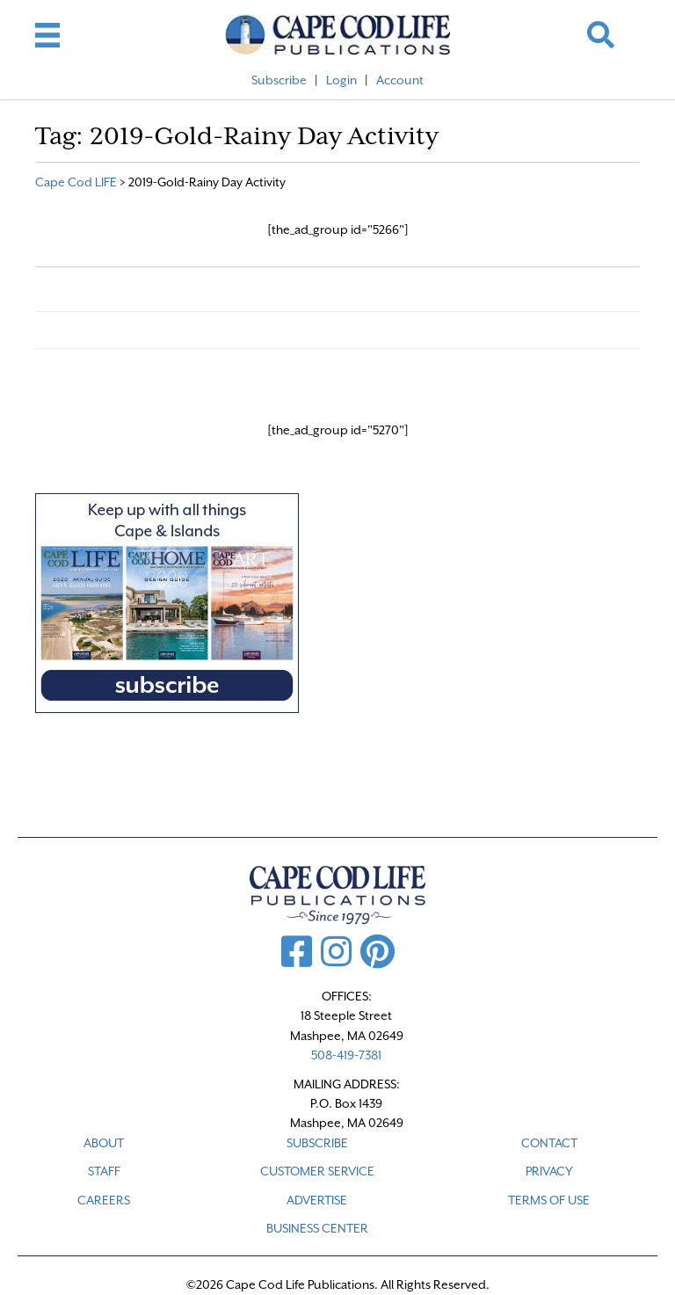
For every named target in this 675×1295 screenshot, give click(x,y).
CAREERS (103, 1200)
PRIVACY (549, 1171)
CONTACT (549, 1143)
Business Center (317, 1228)
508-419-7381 (346, 1055)
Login (341, 80)
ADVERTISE (317, 1200)
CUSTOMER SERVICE (317, 1171)
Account (400, 80)
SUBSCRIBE (317, 1143)
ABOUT (103, 1143)
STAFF (104, 1171)
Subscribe (279, 80)
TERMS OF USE (549, 1200)
